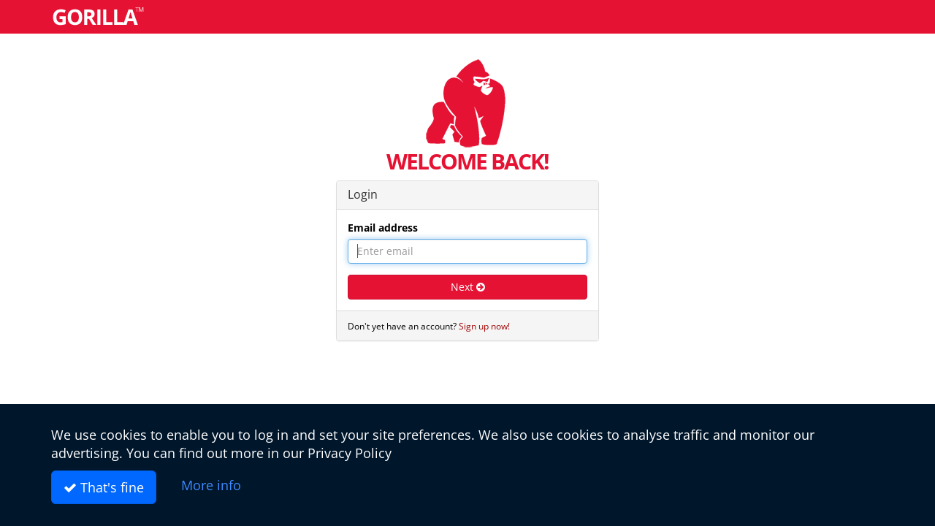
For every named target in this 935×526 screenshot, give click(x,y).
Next (468, 287)
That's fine (104, 487)
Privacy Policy (350, 453)
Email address (383, 228)
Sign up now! (484, 326)
